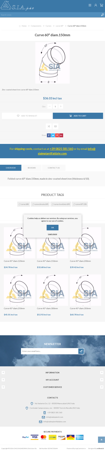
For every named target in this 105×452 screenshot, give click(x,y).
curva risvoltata (60, 204)
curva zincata (39, 204)
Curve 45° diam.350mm (80, 308)
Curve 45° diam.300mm (47, 308)
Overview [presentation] (11, 168)
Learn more (52, 234)
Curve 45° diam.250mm (14, 308)
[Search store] (50, 14)
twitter (53, 135)
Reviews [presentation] (32, 168)
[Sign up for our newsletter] (49, 351)
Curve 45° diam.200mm (80, 261)
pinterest (57, 135)
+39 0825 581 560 (61, 148)
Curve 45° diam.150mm (47, 261)
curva (23, 204)
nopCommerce (80, 448)
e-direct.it (100, 448)
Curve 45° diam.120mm (14, 261)
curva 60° (79, 204)
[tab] (10, 168)
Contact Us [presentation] (54, 168)
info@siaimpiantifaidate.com (54, 421)
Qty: (44, 106)
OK (52, 227)
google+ (61, 135)
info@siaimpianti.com (54, 417)
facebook (49, 135)
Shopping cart (101, 5)
